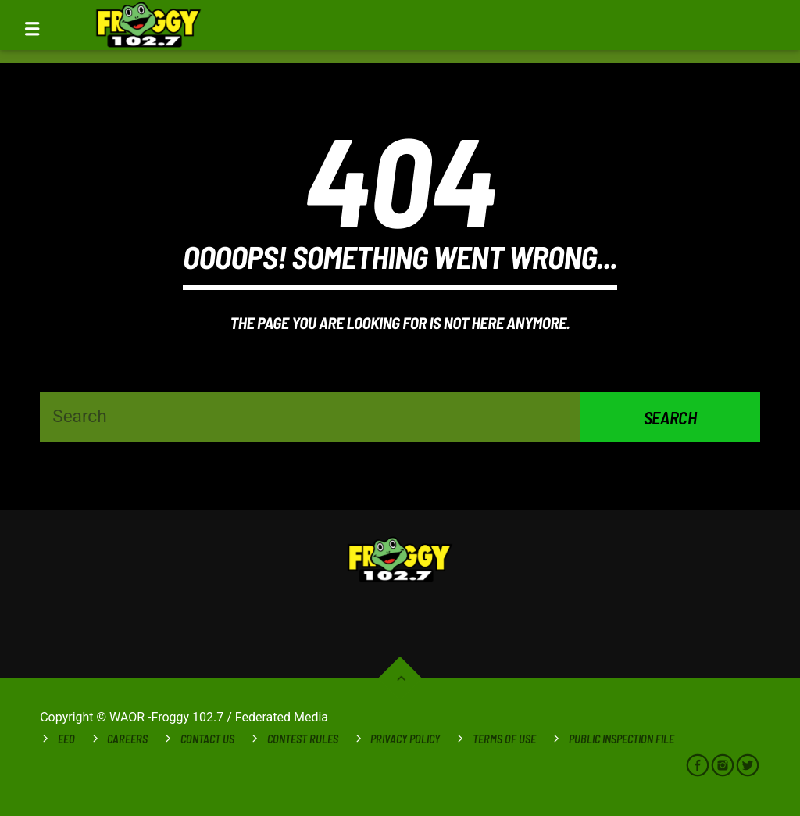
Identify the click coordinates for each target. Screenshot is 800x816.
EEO (66, 739)
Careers (127, 739)
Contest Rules (302, 739)
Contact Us (207, 739)
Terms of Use (504, 739)
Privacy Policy (405, 739)
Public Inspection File (621, 739)
